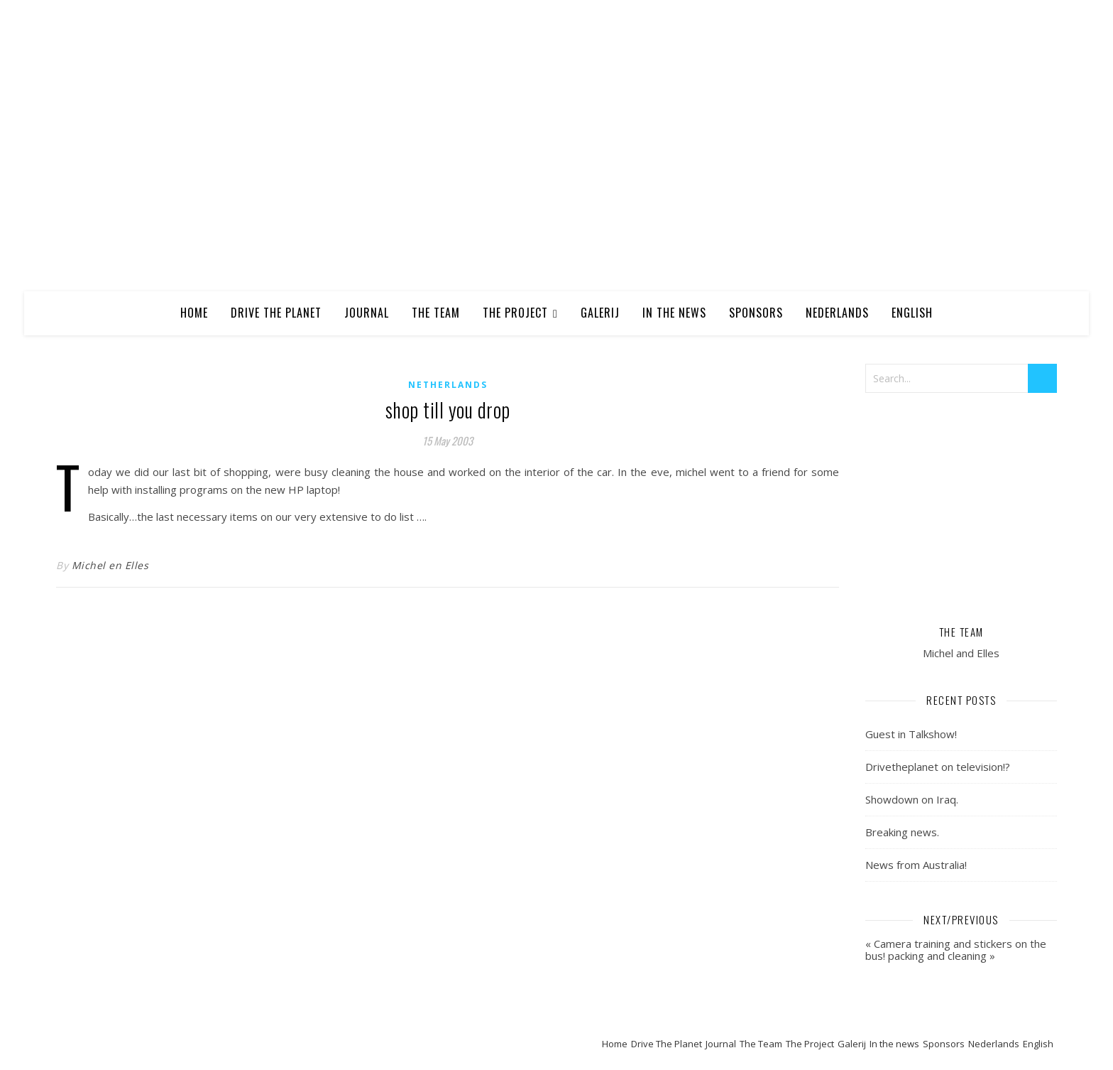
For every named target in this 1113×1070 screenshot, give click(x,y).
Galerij (600, 312)
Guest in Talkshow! (911, 734)
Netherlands (448, 385)
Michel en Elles (110, 565)
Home (194, 312)
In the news (674, 312)
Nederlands (837, 312)
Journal (366, 312)
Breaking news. (902, 832)
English (912, 312)
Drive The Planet (276, 312)
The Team (436, 312)
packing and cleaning (937, 956)
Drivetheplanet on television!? (937, 767)
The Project (515, 312)
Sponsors (756, 312)
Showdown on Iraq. (911, 799)
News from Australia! (916, 865)
